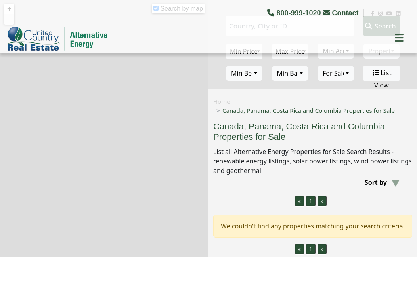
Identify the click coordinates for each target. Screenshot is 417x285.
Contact (342, 13)
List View (381, 73)
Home (221, 101)
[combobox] (244, 73)
